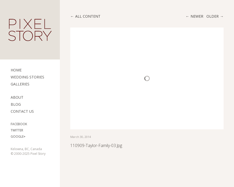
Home (16, 70)
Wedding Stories (27, 77)
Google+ (18, 136)
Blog (16, 104)
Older (212, 16)
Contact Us (22, 111)
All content (87, 16)
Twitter (17, 130)
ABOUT (17, 97)
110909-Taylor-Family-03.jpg (96, 145)
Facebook (19, 124)
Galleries (20, 84)
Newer (197, 16)
